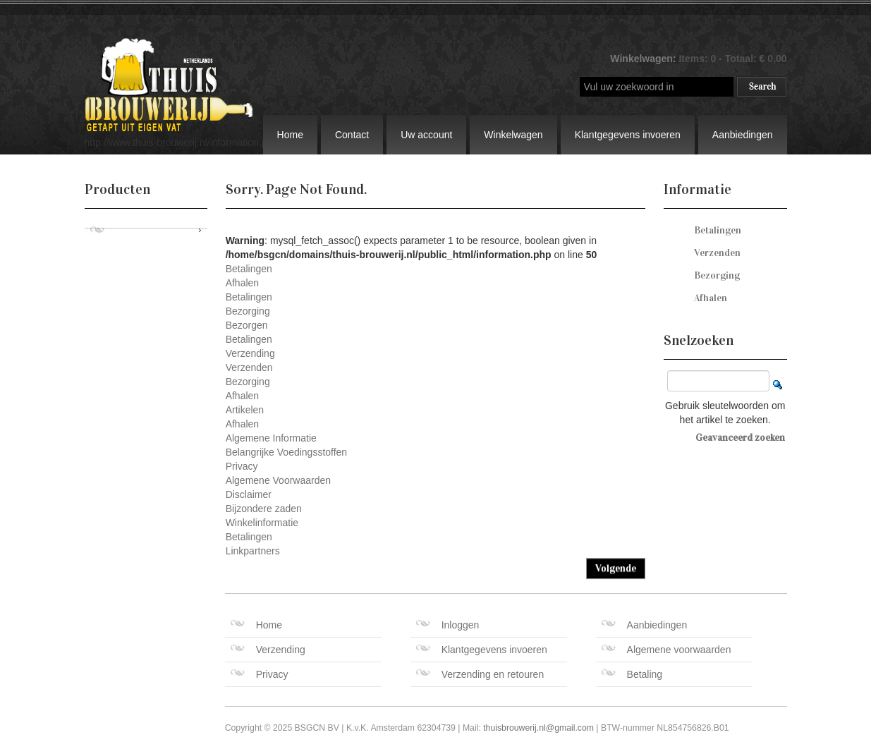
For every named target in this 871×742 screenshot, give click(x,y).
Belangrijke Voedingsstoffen (287, 452)
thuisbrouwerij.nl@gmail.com (538, 728)
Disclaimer (249, 494)
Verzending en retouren (480, 674)
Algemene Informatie (271, 438)
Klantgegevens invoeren (628, 134)
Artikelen (245, 409)
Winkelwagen (513, 134)
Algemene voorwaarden (666, 649)
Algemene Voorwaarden (278, 480)
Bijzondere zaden (264, 508)
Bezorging (248, 311)
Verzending (250, 353)
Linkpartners (253, 550)
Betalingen (249, 268)
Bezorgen (247, 325)
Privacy (242, 466)
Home (290, 134)
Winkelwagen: (644, 58)
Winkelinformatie (262, 522)
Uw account (426, 134)
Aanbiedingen (742, 134)
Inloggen (448, 625)
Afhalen (242, 282)
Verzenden (249, 367)
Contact (352, 134)
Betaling (632, 674)
